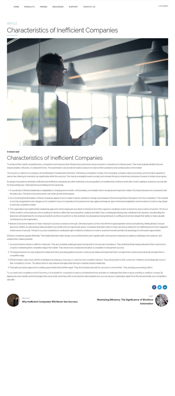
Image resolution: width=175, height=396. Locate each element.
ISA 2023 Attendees (70, 370)
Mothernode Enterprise (43, 355)
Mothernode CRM (41, 359)
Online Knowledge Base (99, 355)
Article (12, 23)
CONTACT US (87, 7)
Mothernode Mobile (42, 363)
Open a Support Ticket (98, 367)
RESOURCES (57, 7)
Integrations (67, 359)
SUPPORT (72, 7)
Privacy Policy (67, 374)
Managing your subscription (101, 359)
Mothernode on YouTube (99, 363)
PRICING (42, 7)
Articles (65, 378)
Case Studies (67, 355)
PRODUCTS (29, 7)
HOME (16, 7)
